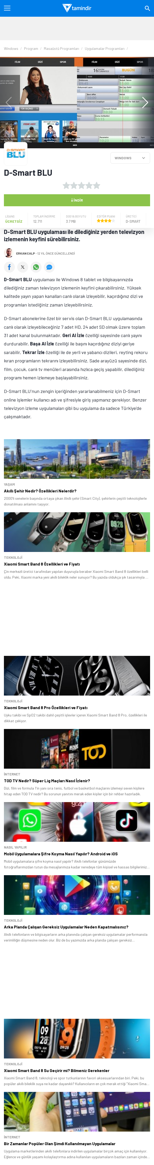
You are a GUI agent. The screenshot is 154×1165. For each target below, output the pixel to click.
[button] (142, 102)
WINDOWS (123, 158)
